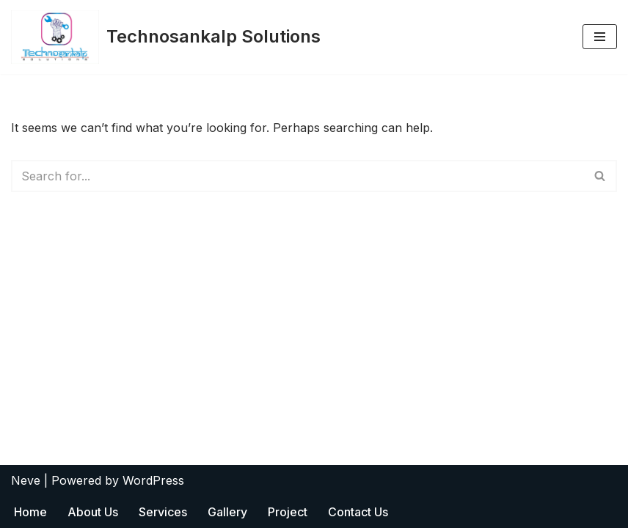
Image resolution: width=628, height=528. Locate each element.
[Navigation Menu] (600, 36)
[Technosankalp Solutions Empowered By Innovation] (166, 37)
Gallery (227, 512)
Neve (25, 480)
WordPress (153, 480)
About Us (92, 512)
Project (287, 512)
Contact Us (358, 512)
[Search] (297, 176)
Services (163, 512)
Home (30, 512)
